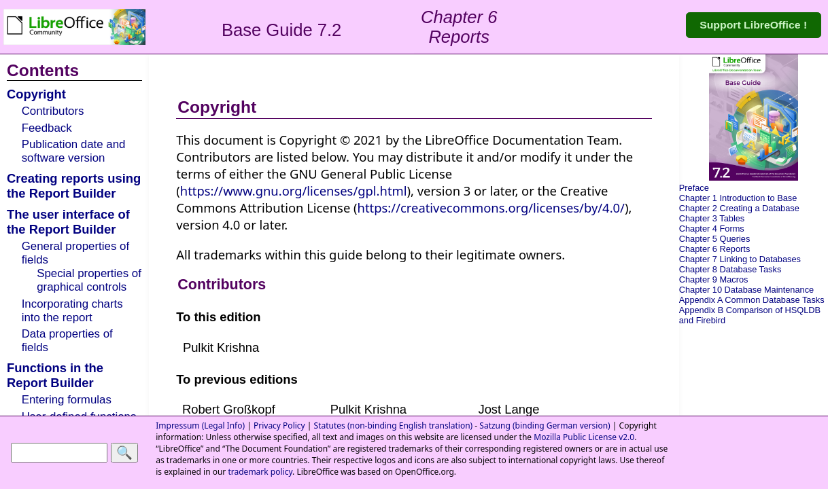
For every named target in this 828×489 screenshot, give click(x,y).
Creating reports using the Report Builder (74, 185)
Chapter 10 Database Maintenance (746, 290)
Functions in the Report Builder (55, 375)
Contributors (53, 111)
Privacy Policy (279, 425)
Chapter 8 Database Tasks (730, 269)
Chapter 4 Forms (711, 228)
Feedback (47, 128)
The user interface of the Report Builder (68, 221)
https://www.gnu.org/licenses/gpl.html (293, 190)
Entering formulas (66, 399)
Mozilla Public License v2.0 (584, 437)
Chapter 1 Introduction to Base (738, 198)
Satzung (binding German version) (544, 425)
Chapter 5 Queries (715, 239)
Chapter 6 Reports (715, 249)
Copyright (36, 94)
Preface (694, 188)
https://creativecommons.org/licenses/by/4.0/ (491, 207)
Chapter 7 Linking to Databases (740, 259)
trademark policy (260, 471)
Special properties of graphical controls (89, 280)
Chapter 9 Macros (713, 279)
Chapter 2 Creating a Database (739, 208)
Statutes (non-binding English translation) (393, 425)
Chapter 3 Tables (712, 218)
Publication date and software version (74, 151)
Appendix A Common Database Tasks (752, 300)
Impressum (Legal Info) (200, 425)
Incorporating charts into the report (72, 310)
